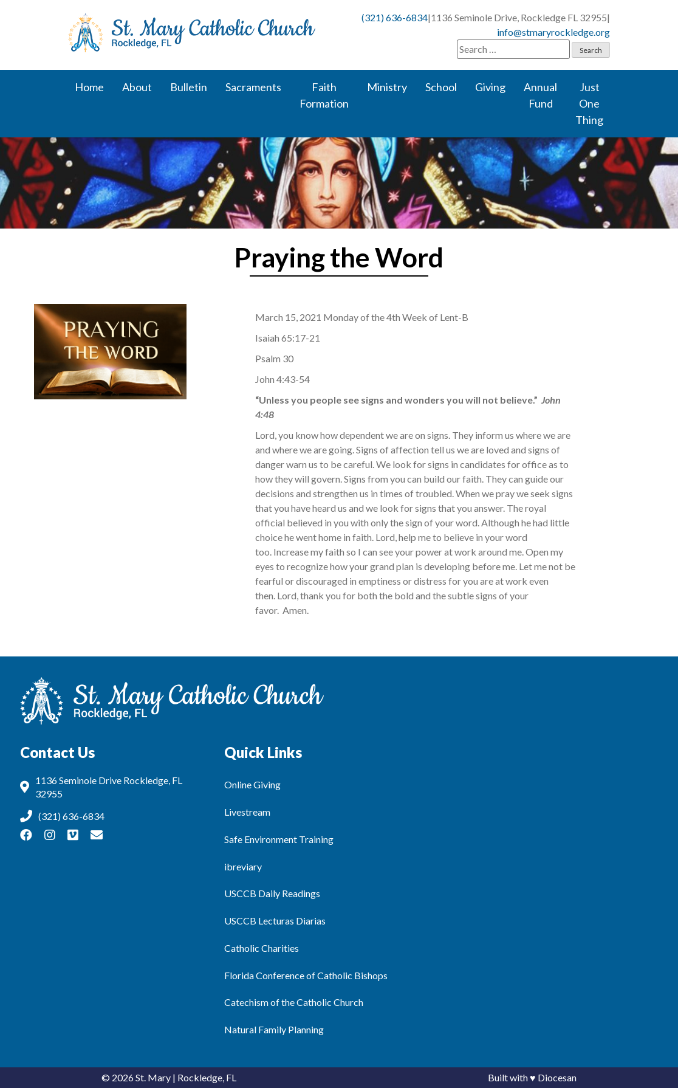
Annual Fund (540, 95)
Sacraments (253, 87)
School (441, 87)
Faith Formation (324, 95)
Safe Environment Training (279, 839)
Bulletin (188, 87)
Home (89, 87)
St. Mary (153, 1077)
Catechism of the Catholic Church (293, 1002)
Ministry (387, 87)
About (137, 87)
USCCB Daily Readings (272, 893)
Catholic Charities (261, 948)
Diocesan (557, 1077)
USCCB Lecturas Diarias (275, 920)
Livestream (247, 812)
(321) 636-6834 (394, 17)
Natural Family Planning (274, 1029)
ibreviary (243, 866)
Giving (490, 87)
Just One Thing (589, 103)
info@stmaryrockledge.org (553, 32)
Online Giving (252, 784)
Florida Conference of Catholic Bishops (306, 975)
